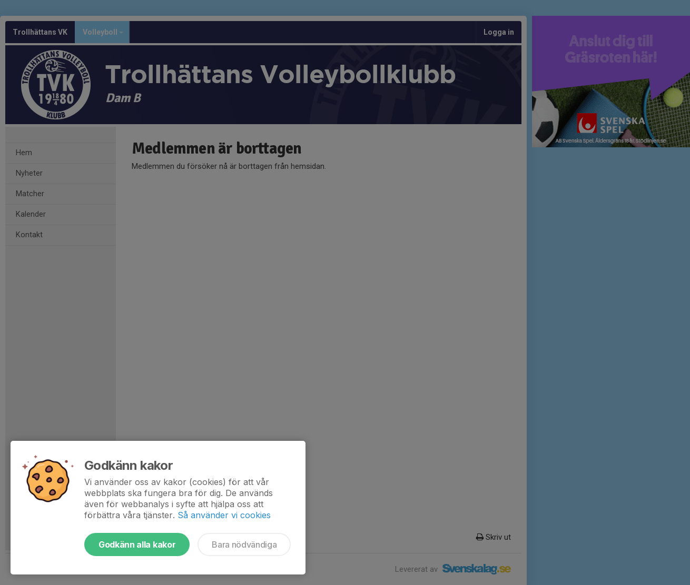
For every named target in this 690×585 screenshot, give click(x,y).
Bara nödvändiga (244, 544)
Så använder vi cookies (224, 515)
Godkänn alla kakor (136, 544)
